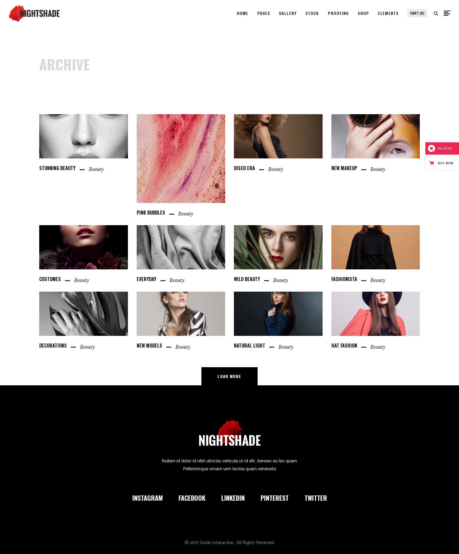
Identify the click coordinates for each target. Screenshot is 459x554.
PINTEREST (275, 497)
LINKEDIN (233, 497)
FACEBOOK (192, 497)
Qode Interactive (216, 543)
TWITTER (315, 497)
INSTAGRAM (147, 497)
